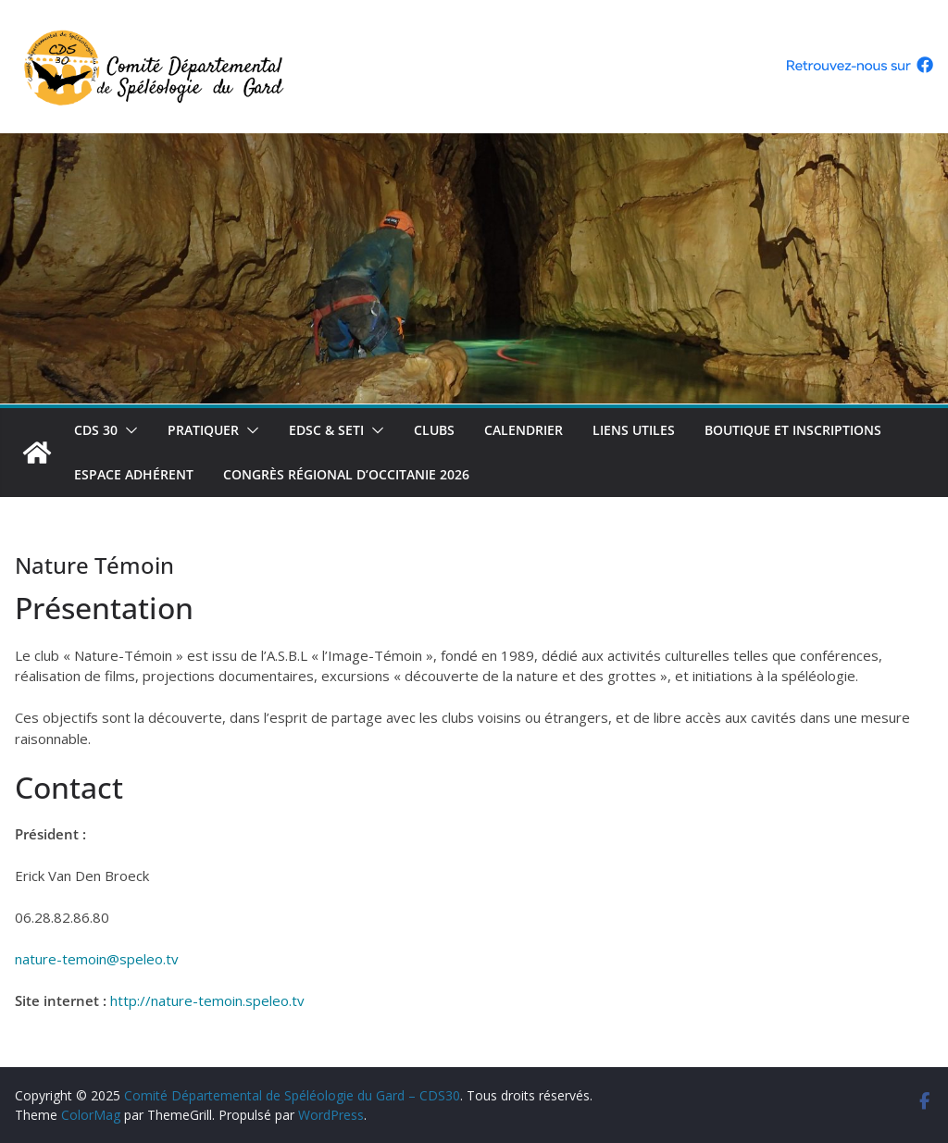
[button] (128, 430)
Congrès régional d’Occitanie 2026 (346, 474)
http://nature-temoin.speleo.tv (207, 1000)
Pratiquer (203, 430)
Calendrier (523, 430)
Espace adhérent (133, 474)
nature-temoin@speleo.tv (97, 959)
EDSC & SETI (326, 430)
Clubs (434, 430)
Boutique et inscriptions (793, 430)
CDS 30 (96, 430)
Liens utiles (633, 430)
